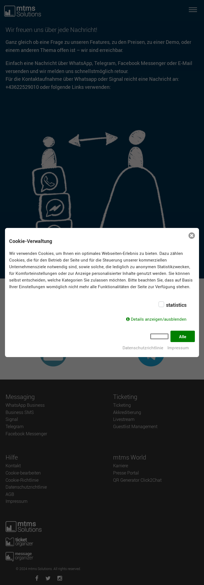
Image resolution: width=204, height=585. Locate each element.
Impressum (178, 347)
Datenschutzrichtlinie (143, 347)
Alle (182, 336)
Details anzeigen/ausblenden (159, 319)
